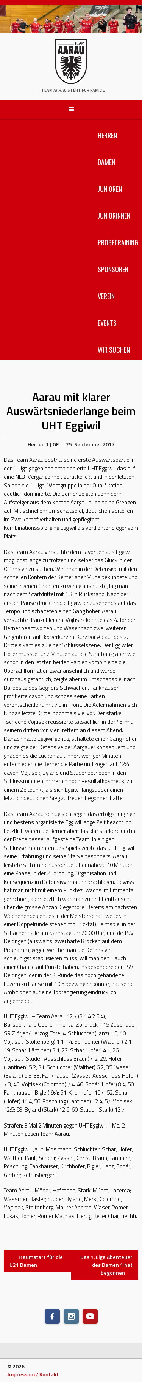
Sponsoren (113, 269)
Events (107, 323)
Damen (106, 162)
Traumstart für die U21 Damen (36, 1261)
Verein (106, 296)
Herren (107, 135)
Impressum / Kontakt (33, 1374)
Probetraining (118, 242)
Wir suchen (114, 350)
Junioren (110, 189)
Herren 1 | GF (43, 444)
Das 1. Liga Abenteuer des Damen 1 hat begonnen (106, 1265)
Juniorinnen (114, 216)
